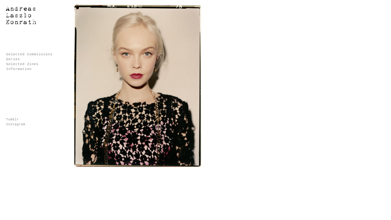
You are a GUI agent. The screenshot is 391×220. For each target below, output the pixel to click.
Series (13, 59)
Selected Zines (22, 64)
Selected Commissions (29, 54)
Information (19, 69)
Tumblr (12, 119)
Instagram (15, 124)
